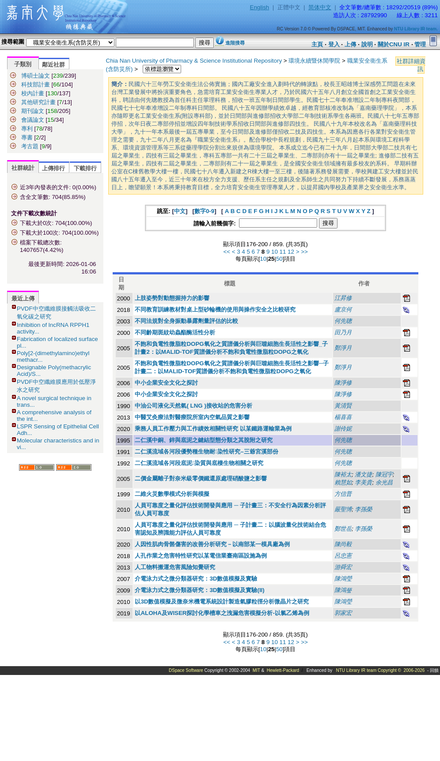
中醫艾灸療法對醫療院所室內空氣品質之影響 (192, 417)
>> (304, 251)
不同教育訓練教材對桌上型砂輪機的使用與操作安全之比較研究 (215, 309)
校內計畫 (32, 93)
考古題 (29, 146)
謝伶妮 (343, 428)
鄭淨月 (343, 348)
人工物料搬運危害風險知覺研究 (175, 567)
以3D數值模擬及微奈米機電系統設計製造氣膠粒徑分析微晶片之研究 (222, 601)
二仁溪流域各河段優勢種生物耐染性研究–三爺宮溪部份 (206, 451)
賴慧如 (343, 482)
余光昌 (384, 482)
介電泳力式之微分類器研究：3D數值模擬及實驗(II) (199, 590)
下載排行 (85, 168)
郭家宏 (343, 613)
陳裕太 (343, 474)
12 (291, 251)
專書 (27, 137)
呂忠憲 (343, 555)
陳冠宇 (384, 474)
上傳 (350, 44)
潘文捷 (363, 474)
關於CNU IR (394, 44)
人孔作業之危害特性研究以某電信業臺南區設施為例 (201, 555)
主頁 (317, 44)
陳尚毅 (343, 544)
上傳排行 (53, 168)
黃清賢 (343, 405)
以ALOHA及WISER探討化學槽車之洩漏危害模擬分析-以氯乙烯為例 (222, 613)
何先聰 (343, 321)
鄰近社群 (53, 64)
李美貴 (363, 482)
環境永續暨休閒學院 (314, 60)
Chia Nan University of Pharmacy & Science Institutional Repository (194, 60)
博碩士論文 (35, 75)
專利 (27, 128)
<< (226, 251)
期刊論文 (32, 111)
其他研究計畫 (38, 102)
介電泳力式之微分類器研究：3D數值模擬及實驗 (196, 578)
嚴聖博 (343, 509)
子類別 (22, 64)
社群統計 (22, 168)
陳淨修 (343, 382)
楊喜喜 (343, 417)
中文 (180, 211)
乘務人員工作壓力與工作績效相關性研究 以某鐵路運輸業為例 (213, 428)
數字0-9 (204, 211)
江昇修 (343, 298)
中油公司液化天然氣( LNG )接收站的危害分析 (193, 405)
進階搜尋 (235, 42)
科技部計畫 (35, 84)
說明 (367, 44)
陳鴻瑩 (343, 590)
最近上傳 (22, 298)
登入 (334, 44)
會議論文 (32, 119)
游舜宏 (343, 567)
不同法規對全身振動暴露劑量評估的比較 (186, 321)
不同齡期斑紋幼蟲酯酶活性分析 (175, 332)
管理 (420, 44)
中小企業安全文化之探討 (166, 382)
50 (279, 258)
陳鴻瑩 (343, 578)
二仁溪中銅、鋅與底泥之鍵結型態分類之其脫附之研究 (204, 440)
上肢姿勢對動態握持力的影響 (172, 298)
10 (274, 251)
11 (283, 251)
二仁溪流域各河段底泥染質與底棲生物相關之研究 (199, 463)
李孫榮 (363, 509)
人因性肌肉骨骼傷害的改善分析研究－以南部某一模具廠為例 (212, 544)
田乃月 (343, 332)
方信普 (343, 494)
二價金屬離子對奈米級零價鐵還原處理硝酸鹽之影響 (201, 478)
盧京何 (343, 309)
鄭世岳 (343, 528)
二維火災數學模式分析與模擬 (172, 494)
